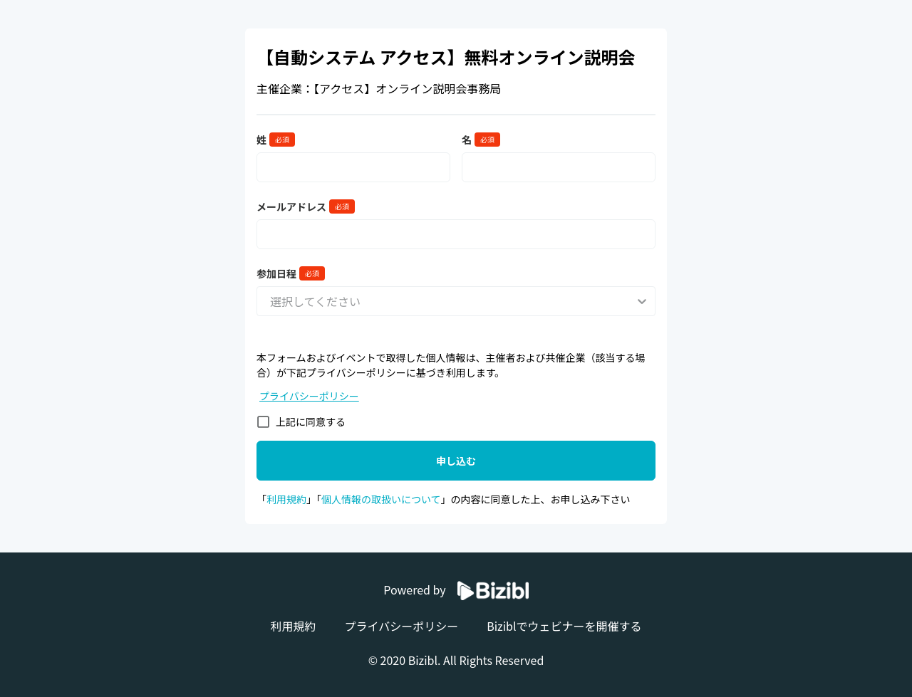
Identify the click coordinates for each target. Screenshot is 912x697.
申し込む (456, 461)
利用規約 (286, 499)
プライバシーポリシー (309, 396)
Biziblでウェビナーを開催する (564, 625)
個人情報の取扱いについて (381, 499)
